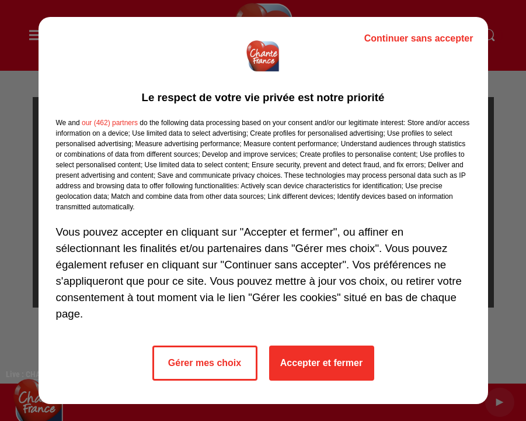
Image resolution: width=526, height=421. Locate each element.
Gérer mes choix (204, 363)
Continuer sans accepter (418, 38)
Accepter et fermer (321, 363)
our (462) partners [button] (110, 123)
